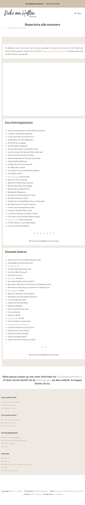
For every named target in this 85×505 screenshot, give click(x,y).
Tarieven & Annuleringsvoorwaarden (17, 464)
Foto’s (6, 447)
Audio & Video (9, 443)
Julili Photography (41, 491)
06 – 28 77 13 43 (53, 4)
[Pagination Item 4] (44, 233)
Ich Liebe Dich (13, 318)
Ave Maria (11, 278)
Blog (5, 467)
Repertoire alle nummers (17, 28)
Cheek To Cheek (14, 220)
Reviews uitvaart (10, 426)
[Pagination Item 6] (50, 233)
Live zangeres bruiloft (12, 402)
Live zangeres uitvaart (12, 420)
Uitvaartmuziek (9, 423)
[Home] (5, 28)
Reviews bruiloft (10, 408)
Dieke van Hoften (15, 491)
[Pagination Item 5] (47, 233)
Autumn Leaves (13, 177)
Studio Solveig (36, 494)
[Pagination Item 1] (34, 233)
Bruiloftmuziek (9, 405)
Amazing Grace (13, 266)
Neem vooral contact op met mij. (54, 51)
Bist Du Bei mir (13, 290)
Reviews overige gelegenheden (15, 440)
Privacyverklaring (10, 470)
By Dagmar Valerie (76, 491)
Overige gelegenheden (12, 437)
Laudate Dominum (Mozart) (18, 324)
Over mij (7, 458)
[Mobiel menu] (77, 13)
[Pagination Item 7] (54, 233)
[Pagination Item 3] (40, 233)
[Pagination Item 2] (37, 233)
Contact (7, 461)
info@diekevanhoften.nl (35, 4)
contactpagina (43, 380)
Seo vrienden (57, 494)
